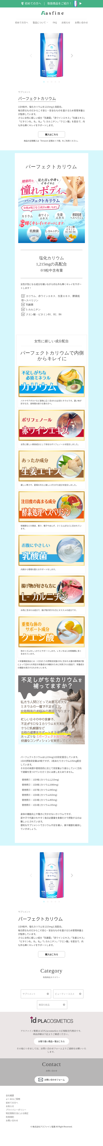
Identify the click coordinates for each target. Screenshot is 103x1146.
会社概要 (10, 1101)
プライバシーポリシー (17, 1116)
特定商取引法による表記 (18, 1120)
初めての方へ (21, 22)
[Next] (72, 56)
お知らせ (66, 22)
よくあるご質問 (13, 1105)
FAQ (55, 22)
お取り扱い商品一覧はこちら (51, 1047)
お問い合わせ (81, 22)
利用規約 (10, 1124)
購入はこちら (51, 136)
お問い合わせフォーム (51, 1085)
